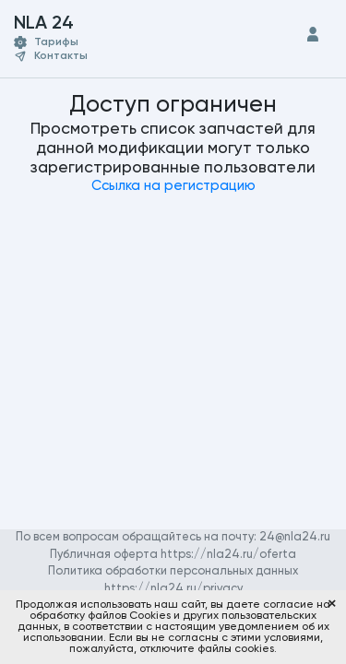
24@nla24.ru (294, 537)
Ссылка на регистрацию (173, 186)
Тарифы (56, 42)
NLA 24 (60, 24)
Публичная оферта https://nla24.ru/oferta (173, 555)
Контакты (61, 56)
